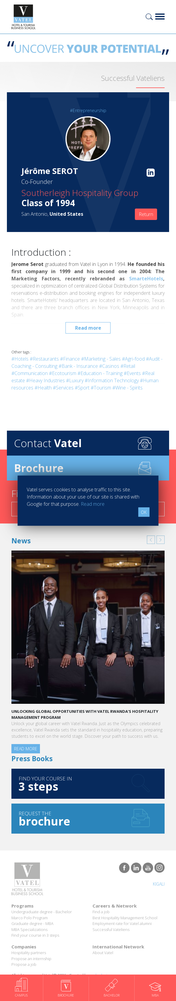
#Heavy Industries (45, 380)
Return (146, 214)
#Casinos (109, 366)
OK (144, 512)
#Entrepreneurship (88, 110)
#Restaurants (44, 359)
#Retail (127, 366)
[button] (151, 540)
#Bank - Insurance (78, 366)
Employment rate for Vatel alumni (122, 923)
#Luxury (74, 380)
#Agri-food (133, 359)
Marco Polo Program (29, 917)
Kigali (159, 884)
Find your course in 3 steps (35, 935)
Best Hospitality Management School (125, 917)
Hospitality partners (28, 952)
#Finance (70, 359)
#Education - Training (100, 373)
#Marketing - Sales (101, 359)
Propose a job (23, 964)
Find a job (101, 911)
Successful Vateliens (111, 929)
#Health (43, 387)
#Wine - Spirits (127, 387)
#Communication (29, 373)
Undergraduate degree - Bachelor (41, 911)
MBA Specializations (29, 929)
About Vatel (103, 952)
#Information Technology (112, 380)
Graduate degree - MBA (32, 923)
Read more (88, 328)
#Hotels (20, 359)
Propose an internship (31, 958)
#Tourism (101, 387)
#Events (132, 373)
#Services (63, 387)
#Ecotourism (62, 373)
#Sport (82, 387)
